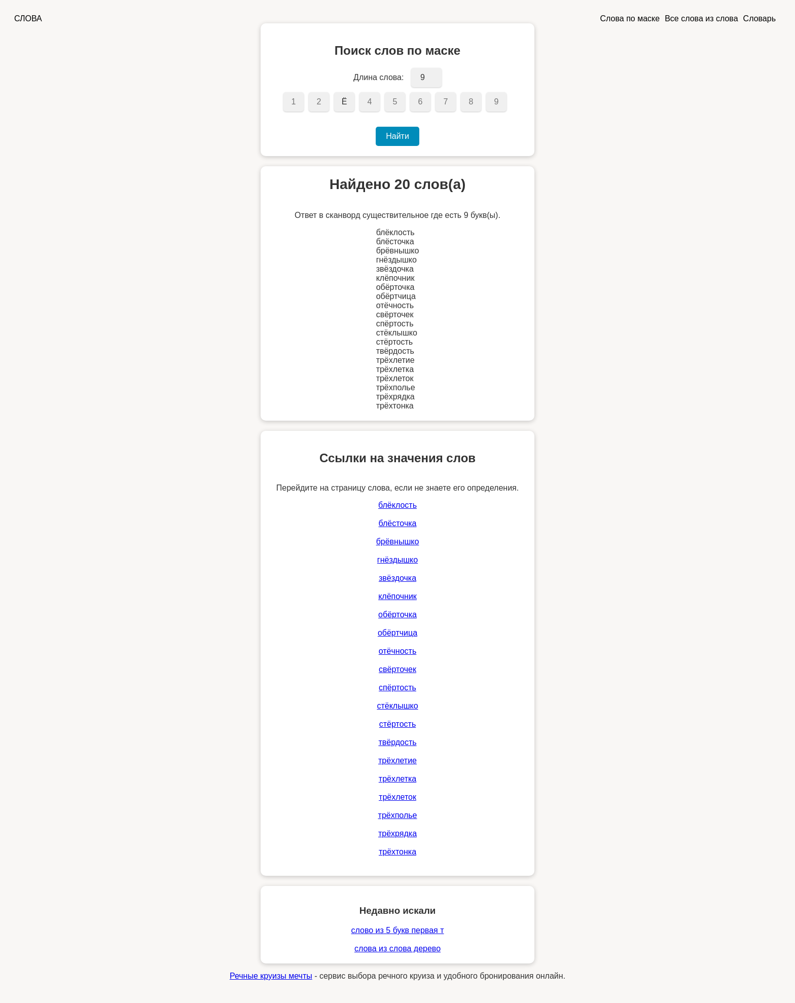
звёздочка (397, 578)
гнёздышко (397, 559)
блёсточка (398, 523)
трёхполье (397, 815)
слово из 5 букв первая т (397, 930)
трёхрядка (397, 833)
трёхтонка (397, 851)
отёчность (398, 651)
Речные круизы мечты (271, 976)
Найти (397, 136)
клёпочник (397, 596)
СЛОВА (28, 18)
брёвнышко (397, 541)
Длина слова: (378, 77)
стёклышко (397, 705)
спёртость (397, 687)
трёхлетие (397, 760)
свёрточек (397, 669)
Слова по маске (630, 18)
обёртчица (397, 632)
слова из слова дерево (397, 948)
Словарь (759, 18)
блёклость (397, 505)
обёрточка (397, 614)
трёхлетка (397, 778)
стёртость (397, 724)
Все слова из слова (701, 18)
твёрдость (397, 742)
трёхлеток (397, 797)
